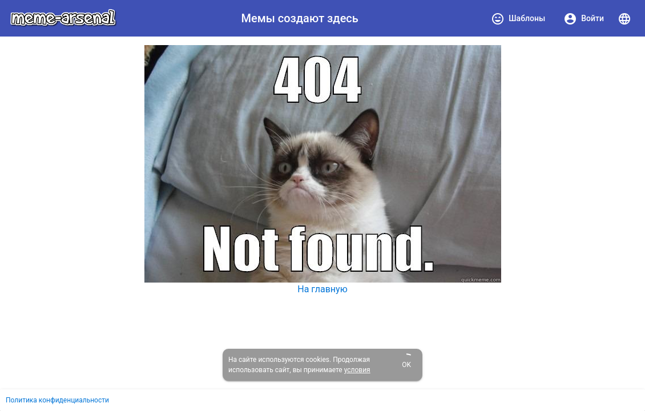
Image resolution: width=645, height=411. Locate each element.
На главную (322, 289)
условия (357, 370)
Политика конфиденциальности (57, 400)
